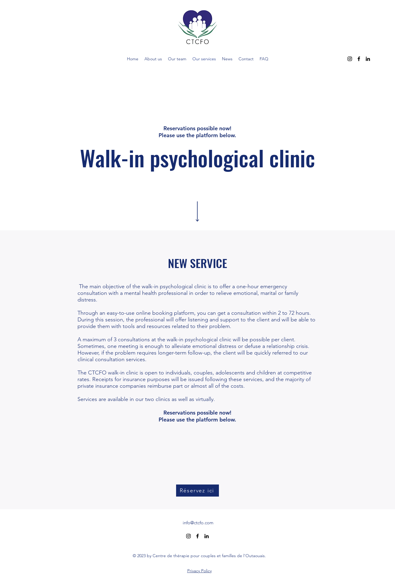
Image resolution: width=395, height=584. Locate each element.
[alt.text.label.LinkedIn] (368, 59)
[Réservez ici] (197, 491)
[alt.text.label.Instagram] (350, 59)
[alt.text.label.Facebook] (359, 59)
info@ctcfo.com (198, 523)
